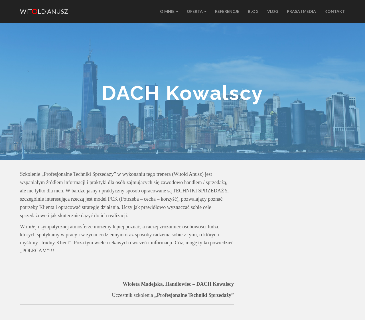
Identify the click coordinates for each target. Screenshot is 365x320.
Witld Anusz (44, 11)
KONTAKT (335, 11)
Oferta (196, 11)
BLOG (253, 11)
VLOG (272, 11)
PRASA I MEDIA (301, 11)
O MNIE (169, 11)
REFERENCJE (227, 11)
